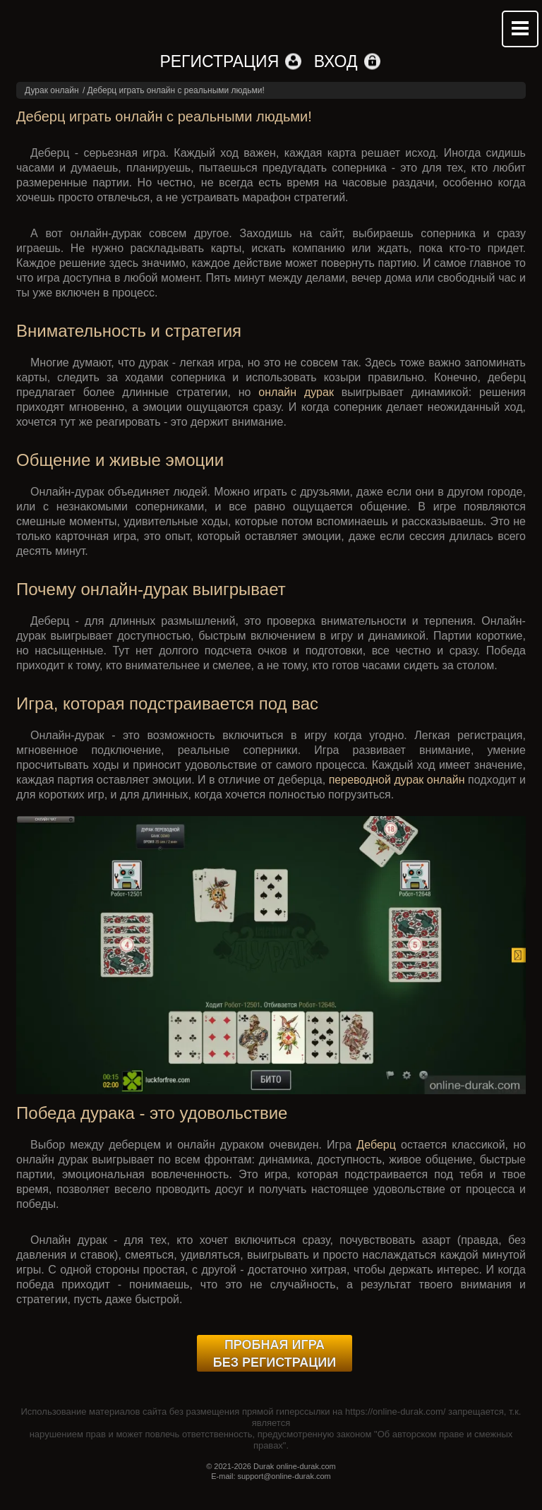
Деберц (376, 1145)
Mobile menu (520, 29)
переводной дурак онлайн (397, 780)
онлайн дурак (296, 392)
